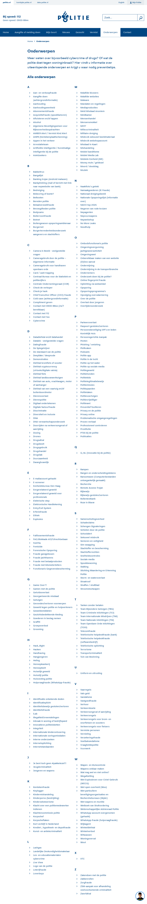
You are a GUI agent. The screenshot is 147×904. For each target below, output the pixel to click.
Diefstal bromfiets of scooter (47, 363)
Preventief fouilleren (90, 407)
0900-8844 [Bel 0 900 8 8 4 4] (22, 20)
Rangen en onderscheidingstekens (98, 473)
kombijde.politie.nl (24, 2)
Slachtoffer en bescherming (94, 548)
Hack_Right (39, 645)
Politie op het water (90, 363)
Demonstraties (40, 359)
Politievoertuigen (89, 396)
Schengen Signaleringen (92, 526)
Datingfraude (39, 344)
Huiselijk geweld (41, 671)
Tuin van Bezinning (89, 656)
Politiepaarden (87, 388)
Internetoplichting (42, 743)
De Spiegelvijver (41, 348)
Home (6, 32)
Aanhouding (39, 103)
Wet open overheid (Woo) (93, 787)
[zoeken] (140, 17)
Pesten (83, 340)
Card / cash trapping (43, 272)
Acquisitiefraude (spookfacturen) (50, 115)
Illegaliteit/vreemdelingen (46, 717)
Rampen (84, 469)
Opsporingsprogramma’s (93, 291)
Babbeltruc (38, 171)
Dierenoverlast (40, 396)
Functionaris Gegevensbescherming (51, 568)
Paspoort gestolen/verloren (94, 326)
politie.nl (7, 2)
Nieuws (66, 32)
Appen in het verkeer (44, 140)
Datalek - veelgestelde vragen (48, 340)
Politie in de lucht (89, 359)
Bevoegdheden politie (44, 208)
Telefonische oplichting (92, 645)
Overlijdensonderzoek (91, 305)
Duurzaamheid (40, 458)
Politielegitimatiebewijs (92, 381)
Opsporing (85, 287)
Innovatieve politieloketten (46, 724)
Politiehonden (87, 373)
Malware (84, 100)
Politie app (85, 355)
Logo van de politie (42, 866)
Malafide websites (89, 96)
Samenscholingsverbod (92, 519)
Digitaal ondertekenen (44, 403)
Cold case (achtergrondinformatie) (50, 298)
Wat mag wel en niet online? (94, 772)
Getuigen (38, 599)
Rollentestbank (87, 498)
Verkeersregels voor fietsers (95, 726)
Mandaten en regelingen (92, 103)
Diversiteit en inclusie (44, 414)
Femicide (37, 546)
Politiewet (85, 403)
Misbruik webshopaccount (93, 140)
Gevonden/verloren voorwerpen (49, 603)
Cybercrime (39, 320)
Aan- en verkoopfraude (45, 92)
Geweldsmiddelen (42, 610)
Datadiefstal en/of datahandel (48, 337)
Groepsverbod (40, 625)
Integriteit (38, 728)
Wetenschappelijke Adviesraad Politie (99, 809)
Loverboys (38, 873)
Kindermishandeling (43, 794)
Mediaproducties (89, 107)
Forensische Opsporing (45, 550)
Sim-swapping (87, 544)
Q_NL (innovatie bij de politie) (95, 452)
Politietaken (86, 392)
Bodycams (38, 212)
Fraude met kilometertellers (47, 565)
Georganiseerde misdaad (46, 596)
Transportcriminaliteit (91, 653)
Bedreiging (38, 190)
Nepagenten (86, 212)
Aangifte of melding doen (27, 32)
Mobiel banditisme (89, 151)
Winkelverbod (87, 831)
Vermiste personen (90, 730)
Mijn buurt (51, 32)
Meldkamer (86, 115)
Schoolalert (86, 533)
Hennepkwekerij (41, 664)
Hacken (37, 649)
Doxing (36, 432)
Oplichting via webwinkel (93, 284)
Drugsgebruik (40, 447)
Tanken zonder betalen (91, 605)
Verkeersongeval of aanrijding (95, 711)
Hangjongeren (40, 656)
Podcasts (85, 351)
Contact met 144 (41, 317)
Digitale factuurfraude (44, 407)
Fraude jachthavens (43, 557)
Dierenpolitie (39, 399)
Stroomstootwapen (90, 588)
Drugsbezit (38, 443)
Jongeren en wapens (43, 770)
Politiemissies (87, 385)
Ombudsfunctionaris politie (94, 243)
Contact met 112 (41, 313)
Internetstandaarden (43, 746)
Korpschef (38, 816)
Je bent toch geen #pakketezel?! (49, 763)
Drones (37, 436)
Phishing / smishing (90, 344)
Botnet (36, 219)
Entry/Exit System (42, 508)
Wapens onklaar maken (92, 768)
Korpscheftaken (41, 820)
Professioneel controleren (93, 425)
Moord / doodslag (89, 166)
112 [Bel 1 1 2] (19, 16)
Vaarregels (85, 689)
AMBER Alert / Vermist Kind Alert (50, 133)
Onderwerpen (110, 32)
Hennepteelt (39, 667)
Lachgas (37, 847)
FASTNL (37, 543)
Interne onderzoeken (43, 739)
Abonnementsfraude (43, 111)
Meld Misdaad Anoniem (92, 111)
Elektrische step (41, 500)
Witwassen (86, 834)
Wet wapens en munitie (92, 801)
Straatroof (85, 581)
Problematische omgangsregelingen (98, 418)
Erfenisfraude (40, 511)
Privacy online (87, 414)
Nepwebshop (87, 219)
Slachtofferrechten (89, 552)
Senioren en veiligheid (91, 541)
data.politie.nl (42, 2)
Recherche (85, 484)
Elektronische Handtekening (47, 504)
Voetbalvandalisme (89, 741)
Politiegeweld (87, 370)
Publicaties (85, 436)
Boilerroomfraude (42, 216)
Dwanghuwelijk (41, 462)
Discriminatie (40, 410)
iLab (35, 713)
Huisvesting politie (42, 678)
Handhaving (39, 653)
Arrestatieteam (40, 144)
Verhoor (84, 704)
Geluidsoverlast (41, 592)
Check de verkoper (43, 287)
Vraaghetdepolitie (89, 744)
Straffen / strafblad (89, 585)
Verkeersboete (87, 708)
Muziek (84, 170)
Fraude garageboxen (43, 554)
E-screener (39, 482)
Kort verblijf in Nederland (46, 824)
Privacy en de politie (90, 410)
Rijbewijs (84, 491)
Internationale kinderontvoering (49, 732)
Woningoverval (88, 838)
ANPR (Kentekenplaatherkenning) (50, 137)
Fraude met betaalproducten (47, 561)
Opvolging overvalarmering (94, 295)
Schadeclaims (87, 522)
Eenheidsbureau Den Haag (46, 486)
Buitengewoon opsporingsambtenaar (52, 223)
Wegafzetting (87, 776)
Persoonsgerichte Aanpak (93, 337)
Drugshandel (39, 451)
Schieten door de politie (92, 530)
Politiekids (85, 377)
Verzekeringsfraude (90, 737)
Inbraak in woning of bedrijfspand (50, 721)
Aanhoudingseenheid (44, 107)
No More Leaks (88, 223)
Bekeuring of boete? (43, 193)
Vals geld (85, 693)
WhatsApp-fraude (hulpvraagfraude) (99, 820)
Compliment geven (42, 302)
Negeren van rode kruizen (93, 208)
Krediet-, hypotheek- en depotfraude (51, 827)
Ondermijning (87, 265)
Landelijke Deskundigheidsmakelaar (51, 851)
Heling (36, 660)
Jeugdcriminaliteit (42, 766)
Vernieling (85, 733)
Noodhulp (85, 227)
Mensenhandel (88, 118)
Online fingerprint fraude (93, 280)
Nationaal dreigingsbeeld (93, 193)
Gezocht (80, 32)
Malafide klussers (89, 92)
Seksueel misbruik (89, 537)
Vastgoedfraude (88, 700)
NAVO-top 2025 (88, 204)
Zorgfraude (86, 882)
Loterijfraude (39, 869)
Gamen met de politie (44, 588)
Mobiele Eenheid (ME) (91, 159)
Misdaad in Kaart (88, 144)
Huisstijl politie (40, 675)
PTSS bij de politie (89, 432)
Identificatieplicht (42, 702)
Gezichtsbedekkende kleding (48, 614)
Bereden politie (41, 201)
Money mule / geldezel (92, 162)
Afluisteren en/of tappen (45, 118)
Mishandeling (87, 148)
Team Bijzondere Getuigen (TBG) (97, 609)
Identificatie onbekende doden (48, 699)
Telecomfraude (87, 631)
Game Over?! (40, 585)
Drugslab (37, 454)
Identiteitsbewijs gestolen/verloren (51, 706)
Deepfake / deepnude (44, 355)
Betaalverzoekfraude (43, 204)
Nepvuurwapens (88, 216)
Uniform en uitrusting (91, 673)
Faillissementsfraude (43, 535)
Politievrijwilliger (88, 399)
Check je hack (40, 291)
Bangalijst (38, 175)
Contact (127, 32)
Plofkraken (85, 348)
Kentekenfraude (41, 787)
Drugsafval (38, 440)
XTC (82, 858)
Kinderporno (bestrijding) (46, 798)
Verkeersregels (88, 715)
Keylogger (38, 790)
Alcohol (37, 122)
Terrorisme (85, 649)
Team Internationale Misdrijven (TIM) (99, 616)
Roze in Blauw (87, 502)
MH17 (83, 126)
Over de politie (87, 298)
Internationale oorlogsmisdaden (49, 735)
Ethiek (36, 515)
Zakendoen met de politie (93, 875)
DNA (35, 418)
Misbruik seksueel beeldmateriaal (97, 137)
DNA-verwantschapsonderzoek (49, 421)
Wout (83, 842)
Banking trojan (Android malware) (50, 179)
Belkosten (38, 197)
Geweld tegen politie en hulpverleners (52, 607)
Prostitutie (85, 429)
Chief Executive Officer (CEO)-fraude (52, 295)
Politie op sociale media (92, 366)
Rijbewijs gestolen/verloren (94, 495)
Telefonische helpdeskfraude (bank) (98, 634)
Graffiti (36, 621)
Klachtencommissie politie (46, 812)
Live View (38, 862)
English (121, 2)
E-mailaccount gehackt (44, 478)
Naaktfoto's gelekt (89, 186)
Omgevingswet (88, 254)
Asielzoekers (39, 155)
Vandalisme (86, 697)
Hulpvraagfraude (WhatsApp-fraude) (52, 682)
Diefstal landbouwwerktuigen (48, 377)
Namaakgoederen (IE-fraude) (95, 190)
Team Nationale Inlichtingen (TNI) (97, 620)
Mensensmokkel (88, 122)
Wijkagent (85, 824)
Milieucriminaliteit (89, 129)
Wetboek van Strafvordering (94, 805)
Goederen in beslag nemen (47, 618)
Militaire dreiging (89, 133)
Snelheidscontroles (90, 555)
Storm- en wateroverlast (92, 577)
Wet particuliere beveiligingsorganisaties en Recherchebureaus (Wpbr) (94, 794)
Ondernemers (87, 272)
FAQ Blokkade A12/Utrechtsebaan (50, 539)
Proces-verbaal (88, 421)
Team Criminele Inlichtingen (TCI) (97, 612)
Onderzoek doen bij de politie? (96, 276)
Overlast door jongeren (92, 302)
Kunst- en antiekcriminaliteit (47, 831)
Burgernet (38, 227)
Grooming (38, 629)
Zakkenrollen (87, 878)
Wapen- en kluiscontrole (92, 765)
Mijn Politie (135, 2)
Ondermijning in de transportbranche (99, 269)
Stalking (84, 566)
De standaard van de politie (47, 351)
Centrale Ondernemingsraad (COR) (51, 284)
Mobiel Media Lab (89, 155)
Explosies (38, 519)
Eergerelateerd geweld (45, 489)
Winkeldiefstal (87, 827)
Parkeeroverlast (88, 322)
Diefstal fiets (39, 373)
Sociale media (87, 559)
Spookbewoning (88, 563)
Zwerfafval (85, 893)
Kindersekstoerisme (43, 801)
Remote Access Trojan (91, 487)
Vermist (94, 32)
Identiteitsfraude (41, 710)
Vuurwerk (85, 748)
